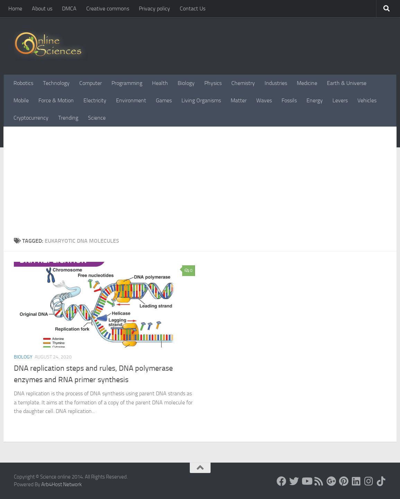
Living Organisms (201, 100)
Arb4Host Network (61, 484)
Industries (276, 83)
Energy (314, 100)
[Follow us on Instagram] (369, 481)
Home (15, 8)
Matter (239, 100)
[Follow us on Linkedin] (356, 481)
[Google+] (331, 481)
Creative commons (107, 8)
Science (97, 117)
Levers (340, 100)
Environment (131, 100)
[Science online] (281, 481)
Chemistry (243, 83)
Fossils (289, 100)
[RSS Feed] (319, 481)
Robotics (23, 83)
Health (160, 83)
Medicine (307, 83)
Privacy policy (154, 8)
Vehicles (366, 100)
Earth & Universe (346, 83)
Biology (186, 83)
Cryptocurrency (31, 117)
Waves (264, 100)
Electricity (94, 100)
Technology (56, 83)
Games (164, 100)
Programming (127, 83)
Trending (68, 117)
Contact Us (192, 8)
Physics (213, 83)
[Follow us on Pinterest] (344, 481)
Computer (90, 83)
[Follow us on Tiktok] (381, 481)
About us (42, 8)
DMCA (69, 8)
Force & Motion (56, 100)
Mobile (21, 100)
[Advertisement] (200, 184)
